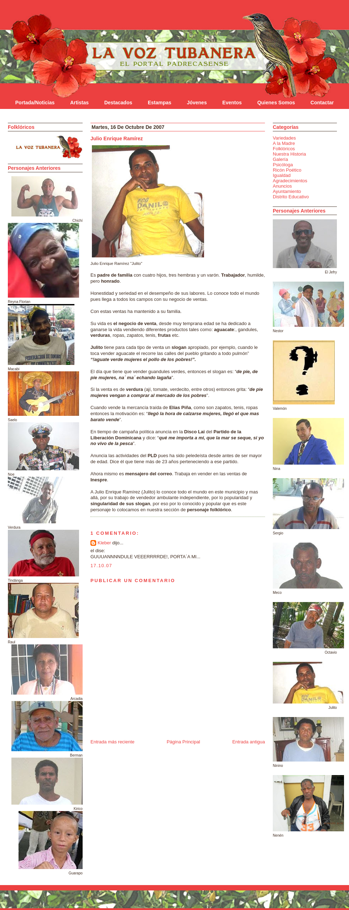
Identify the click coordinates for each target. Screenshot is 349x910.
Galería (280, 159)
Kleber (104, 542)
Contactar (322, 102)
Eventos (231, 102)
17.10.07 (101, 565)
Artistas (79, 102)
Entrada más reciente (112, 741)
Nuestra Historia (289, 154)
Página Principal (183, 741)
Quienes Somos (276, 102)
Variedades (284, 138)
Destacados (118, 102)
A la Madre (284, 143)
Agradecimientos (290, 180)
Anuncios (282, 186)
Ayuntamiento (287, 191)
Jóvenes (197, 102)
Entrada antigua (248, 741)
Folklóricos (284, 148)
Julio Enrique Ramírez (116, 138)
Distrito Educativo (291, 196)
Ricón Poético (287, 170)
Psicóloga (283, 164)
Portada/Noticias (34, 102)
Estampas (159, 102)
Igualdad (282, 175)
